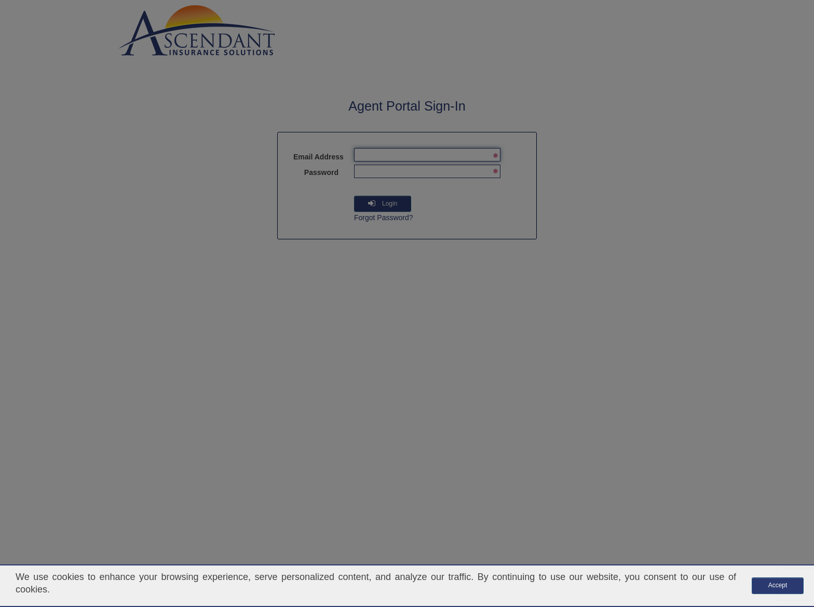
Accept (778, 585)
